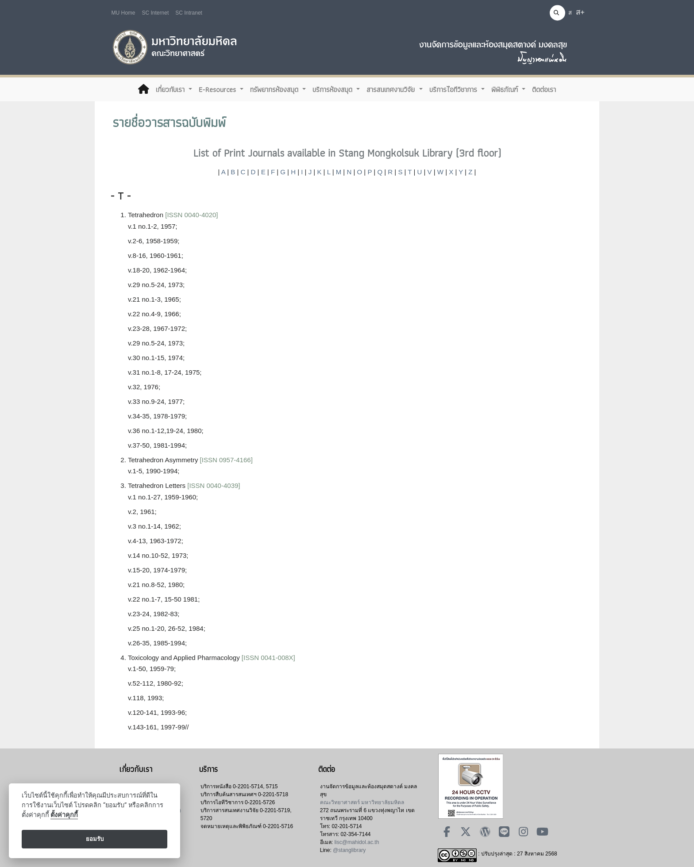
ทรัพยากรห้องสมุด (275, 89)
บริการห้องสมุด (333, 89)
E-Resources (218, 89)
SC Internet (155, 13)
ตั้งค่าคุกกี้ (64, 815)
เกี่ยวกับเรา (171, 89)
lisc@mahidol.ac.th (356, 842)
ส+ (580, 12)
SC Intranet (188, 13)
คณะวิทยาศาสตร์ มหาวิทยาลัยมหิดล (362, 802)
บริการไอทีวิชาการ (454, 89)
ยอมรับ (95, 839)
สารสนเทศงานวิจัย (391, 89)
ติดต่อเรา (544, 89)
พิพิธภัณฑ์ (505, 89)
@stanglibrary (349, 850)
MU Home (123, 13)
